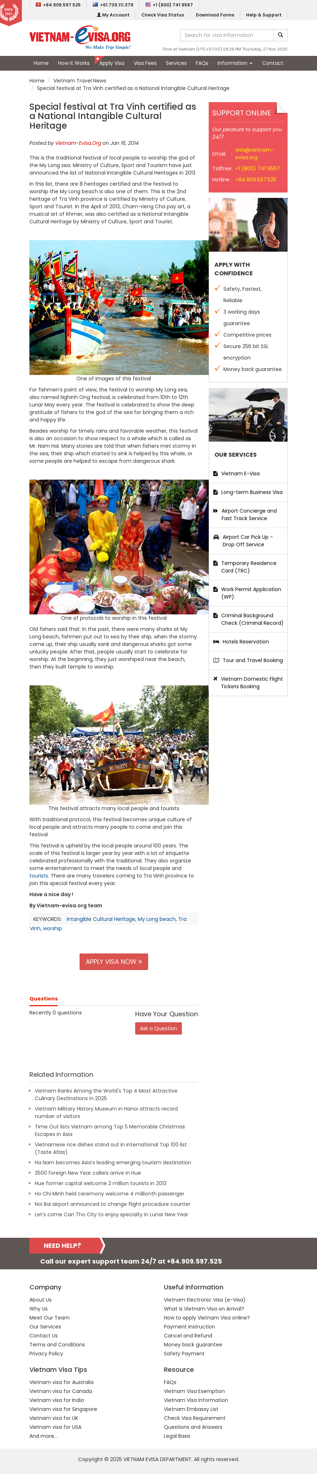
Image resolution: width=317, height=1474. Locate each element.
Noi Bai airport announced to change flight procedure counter (112, 1204)
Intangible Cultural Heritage (101, 919)
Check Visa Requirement (195, 1418)
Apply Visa (111, 63)
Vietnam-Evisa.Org (78, 143)
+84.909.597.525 (58, 5)
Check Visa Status (162, 15)
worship (52, 928)
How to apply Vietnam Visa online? (207, 1317)
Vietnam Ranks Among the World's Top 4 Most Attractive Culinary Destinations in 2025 (106, 1094)
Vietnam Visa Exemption (194, 1391)
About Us (40, 1299)
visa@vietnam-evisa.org (254, 153)
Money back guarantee (193, 1344)
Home (41, 63)
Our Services (45, 1326)
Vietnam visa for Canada (60, 1391)
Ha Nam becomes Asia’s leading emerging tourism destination (113, 1162)
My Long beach (157, 919)
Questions (43, 998)
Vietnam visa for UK (53, 1418)
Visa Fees (145, 63)
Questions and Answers (193, 1427)
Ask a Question (158, 1028)
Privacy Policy (46, 1353)
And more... (43, 1436)
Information (235, 63)
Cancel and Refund (188, 1335)
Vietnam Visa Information (196, 1400)
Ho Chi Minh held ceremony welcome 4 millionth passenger (109, 1193)
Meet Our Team (49, 1317)
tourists (38, 875)
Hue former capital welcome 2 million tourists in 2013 (100, 1183)
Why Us (38, 1308)
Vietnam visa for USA (55, 1427)
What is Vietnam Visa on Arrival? (204, 1308)
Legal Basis (177, 1436)
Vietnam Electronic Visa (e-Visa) (205, 1299)
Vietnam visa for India (56, 1400)
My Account (113, 15)
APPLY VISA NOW (114, 961)
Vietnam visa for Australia (61, 1382)
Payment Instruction (189, 1326)
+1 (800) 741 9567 (169, 5)
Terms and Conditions (57, 1344)
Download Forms (215, 15)
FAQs (202, 63)
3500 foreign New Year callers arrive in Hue (88, 1172)
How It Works (74, 63)
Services (176, 63)
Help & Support (263, 15)
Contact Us (43, 1335)
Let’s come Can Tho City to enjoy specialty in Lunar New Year (111, 1214)
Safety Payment (184, 1353)
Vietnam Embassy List (191, 1409)
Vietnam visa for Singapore (63, 1409)
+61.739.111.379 (113, 5)
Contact (272, 63)
